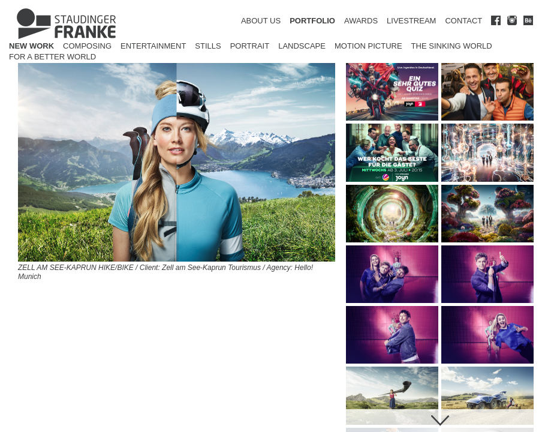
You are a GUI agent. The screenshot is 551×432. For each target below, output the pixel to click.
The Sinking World (451, 45)
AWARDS (361, 20)
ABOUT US (261, 20)
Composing (87, 45)
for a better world (52, 56)
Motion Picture (368, 45)
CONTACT (463, 20)
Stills (208, 45)
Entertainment (153, 45)
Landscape (302, 45)
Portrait (250, 45)
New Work (31, 45)
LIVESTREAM (411, 20)
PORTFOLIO (312, 20)
